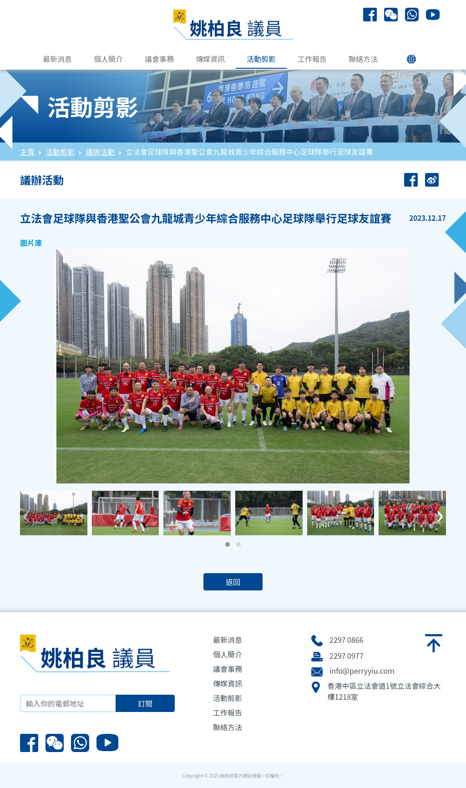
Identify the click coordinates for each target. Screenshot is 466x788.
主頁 (27, 151)
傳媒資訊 (210, 58)
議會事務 (159, 58)
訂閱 (145, 703)
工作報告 (312, 58)
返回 (233, 581)
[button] (227, 544)
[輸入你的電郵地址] (68, 703)
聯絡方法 (363, 58)
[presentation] (26, 512)
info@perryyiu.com (362, 670)
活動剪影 (261, 58)
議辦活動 (100, 151)
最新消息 (57, 58)
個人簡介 (108, 58)
